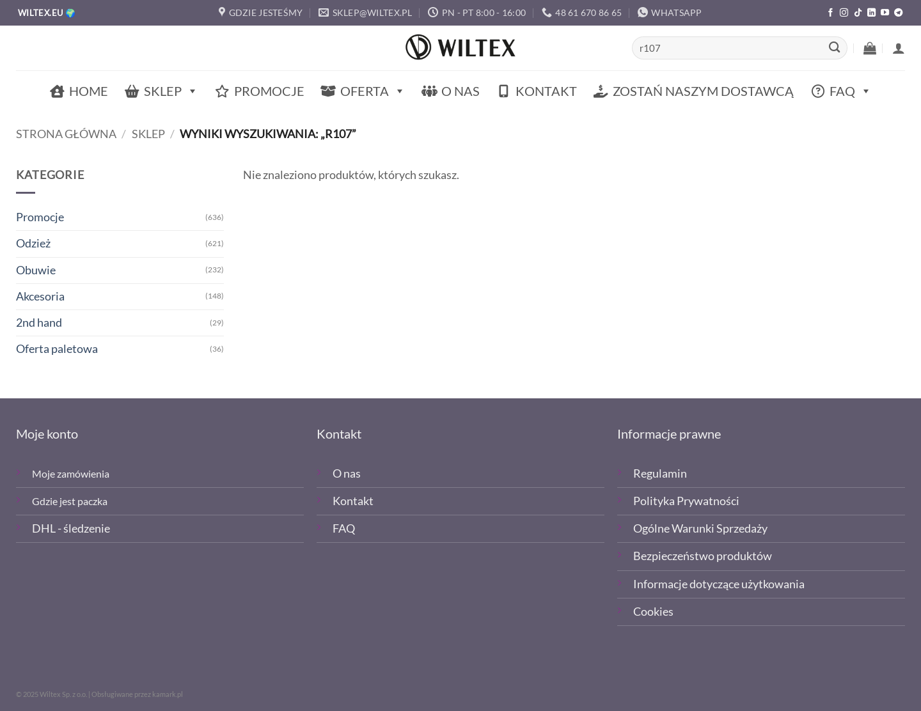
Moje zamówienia (70, 473)
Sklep (171, 91)
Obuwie (36, 270)
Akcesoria (40, 296)
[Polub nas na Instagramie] (844, 13)
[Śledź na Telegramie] (898, 13)
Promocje (269, 90)
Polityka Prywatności (686, 501)
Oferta (372, 91)
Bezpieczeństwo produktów (702, 556)
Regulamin (660, 473)
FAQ (851, 91)
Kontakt (546, 90)
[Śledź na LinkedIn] (871, 13)
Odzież (33, 243)
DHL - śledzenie (71, 528)
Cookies (653, 611)
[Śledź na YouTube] (885, 13)
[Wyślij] (834, 48)
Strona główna (66, 134)
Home (88, 90)
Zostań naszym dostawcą (703, 90)
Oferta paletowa (57, 349)
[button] (869, 48)
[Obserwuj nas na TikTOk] (858, 13)
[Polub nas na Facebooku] (830, 13)
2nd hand (39, 322)
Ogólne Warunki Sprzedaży (700, 528)
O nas (460, 90)
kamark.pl (167, 694)
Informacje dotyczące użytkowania (719, 584)
